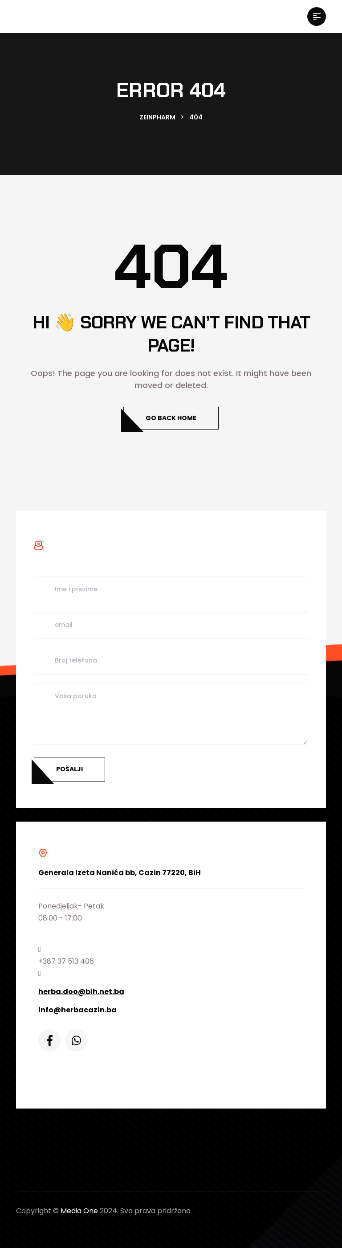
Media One (79, 1211)
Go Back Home (171, 417)
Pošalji (69, 769)
